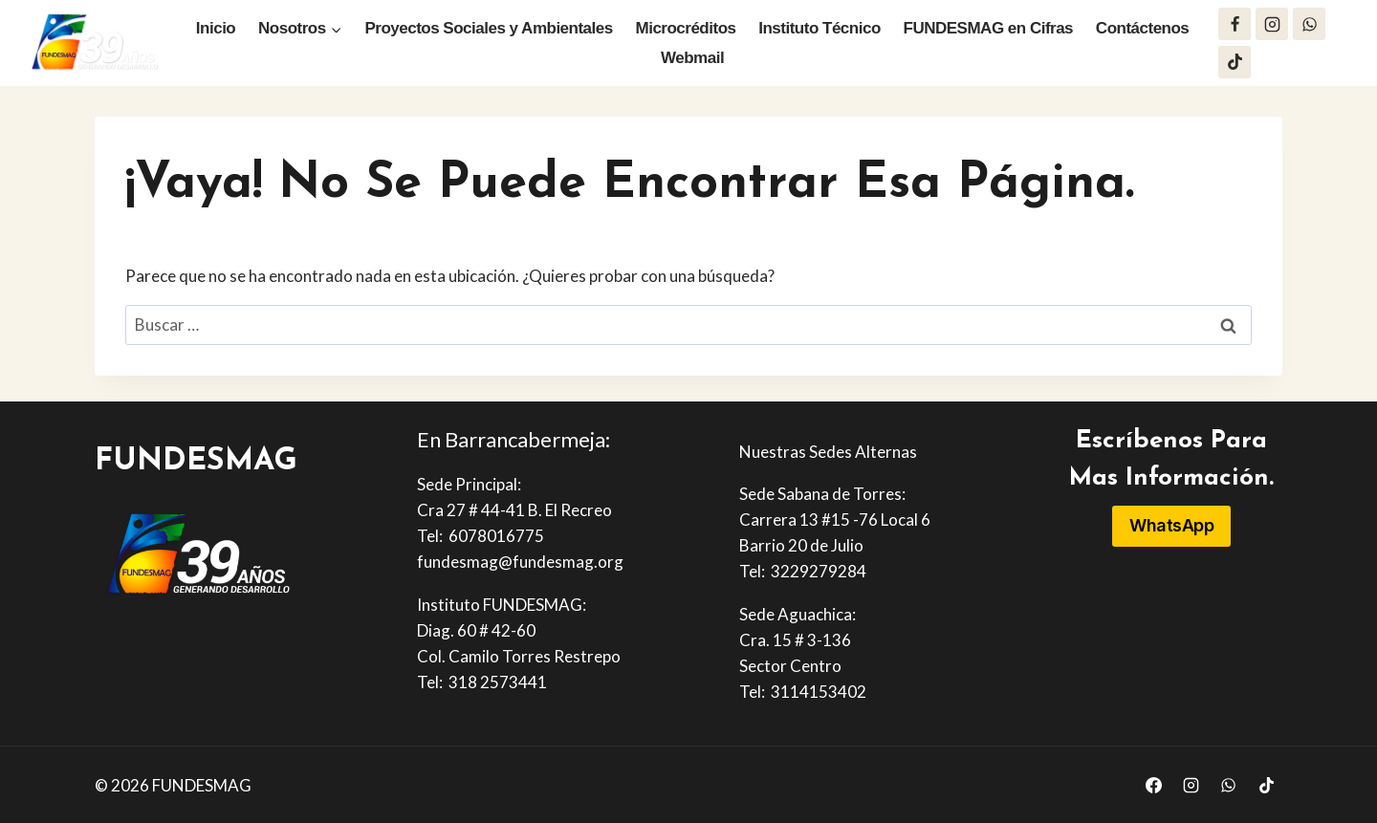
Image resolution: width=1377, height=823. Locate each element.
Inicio (215, 28)
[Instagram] (1272, 24)
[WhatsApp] (1309, 24)
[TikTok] (1234, 62)
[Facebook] (1234, 24)
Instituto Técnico (819, 28)
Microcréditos (686, 28)
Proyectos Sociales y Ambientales (488, 28)
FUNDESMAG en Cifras (989, 28)
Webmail (692, 58)
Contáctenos (1142, 28)
